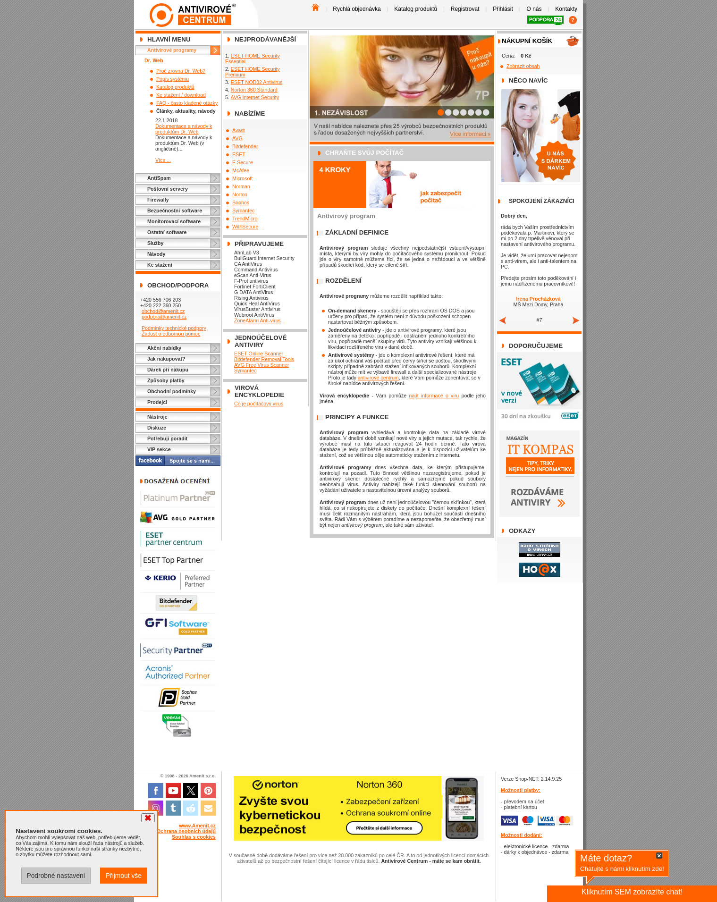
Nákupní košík (527, 40)
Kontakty (566, 9)
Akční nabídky (164, 348)
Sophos (240, 202)
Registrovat (465, 9)
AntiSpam (159, 178)
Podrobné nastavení (55, 875)
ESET (238, 154)
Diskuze (156, 427)
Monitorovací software (174, 221)
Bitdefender (245, 146)
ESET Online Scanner (258, 353)
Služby (155, 243)
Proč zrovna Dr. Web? (180, 71)
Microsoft (242, 178)
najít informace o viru (434, 395)
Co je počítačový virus (258, 403)
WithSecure (245, 226)
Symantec (243, 210)
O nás (534, 9)
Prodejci (157, 402)
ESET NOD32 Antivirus (256, 82)
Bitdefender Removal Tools (264, 359)
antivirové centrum (378, 377)
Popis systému (172, 79)
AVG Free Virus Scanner (261, 365)
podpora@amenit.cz (164, 317)
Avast (238, 130)
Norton (239, 194)
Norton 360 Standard (254, 90)
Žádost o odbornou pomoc (171, 334)
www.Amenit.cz (197, 825)
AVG (237, 138)
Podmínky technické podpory (174, 328)
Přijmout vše (124, 875)
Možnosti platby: (520, 790)
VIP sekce (159, 449)
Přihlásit (503, 9)
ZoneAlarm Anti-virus (257, 320)
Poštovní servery (167, 189)
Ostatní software (167, 232)
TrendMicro (245, 218)
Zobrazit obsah (523, 66)
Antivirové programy (171, 50)
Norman (241, 186)
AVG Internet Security (255, 97)
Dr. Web (153, 60)
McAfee (240, 170)
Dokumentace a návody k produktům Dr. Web (183, 129)
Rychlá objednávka (356, 9)
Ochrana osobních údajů (186, 831)
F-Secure (242, 162)
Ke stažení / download (181, 95)
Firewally (158, 199)
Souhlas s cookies (194, 837)
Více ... (163, 160)
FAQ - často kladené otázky (187, 103)
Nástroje (157, 417)
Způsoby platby (166, 380)
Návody (156, 254)
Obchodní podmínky (171, 391)
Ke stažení (159, 265)
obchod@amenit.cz (163, 311)
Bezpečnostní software (174, 210)
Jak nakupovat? (166, 359)
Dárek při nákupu (167, 369)
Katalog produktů (415, 9)
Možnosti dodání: (521, 835)
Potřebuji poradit (167, 438)
